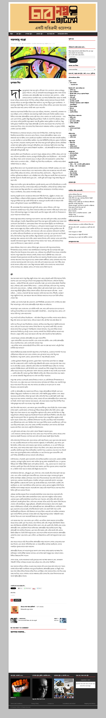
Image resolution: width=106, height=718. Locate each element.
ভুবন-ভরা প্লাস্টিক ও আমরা (75, 209)
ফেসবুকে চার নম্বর (74, 242)
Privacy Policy (35, 703)
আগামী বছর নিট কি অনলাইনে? (76, 216)
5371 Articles (40, 607)
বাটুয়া (80, 232)
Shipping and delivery (89, 703)
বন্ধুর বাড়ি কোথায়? (83, 234)
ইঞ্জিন (11, 34)
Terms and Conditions (16, 703)
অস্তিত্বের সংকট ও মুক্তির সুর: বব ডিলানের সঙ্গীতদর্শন (81, 202)
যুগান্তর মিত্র (17, 600)
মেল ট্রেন (18, 34)
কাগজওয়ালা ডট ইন (63, 34)
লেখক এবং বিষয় (73, 66)
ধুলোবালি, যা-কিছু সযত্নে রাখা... (76, 203)
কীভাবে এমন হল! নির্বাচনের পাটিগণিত (78, 196)
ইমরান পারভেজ (72, 211)
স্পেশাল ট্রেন (28, 34)
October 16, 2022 (17, 43)
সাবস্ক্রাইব (73, 60)
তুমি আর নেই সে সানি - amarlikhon (77, 227)
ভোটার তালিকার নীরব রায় (75, 194)
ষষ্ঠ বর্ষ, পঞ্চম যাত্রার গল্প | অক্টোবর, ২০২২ (42, 43)
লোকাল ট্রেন (39, 34)
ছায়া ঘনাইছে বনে (80, 88)
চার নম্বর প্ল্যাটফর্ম (27, 43)
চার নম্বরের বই (50, 34)
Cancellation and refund (69, 703)
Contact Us (51, 703)
